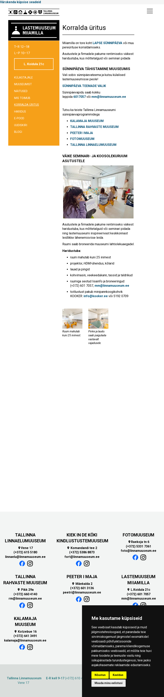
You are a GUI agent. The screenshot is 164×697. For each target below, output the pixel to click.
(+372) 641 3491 (25, 636)
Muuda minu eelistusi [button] (109, 683)
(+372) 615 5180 (25, 552)
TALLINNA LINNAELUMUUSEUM (93, 145)
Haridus (20, 111)
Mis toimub (22, 98)
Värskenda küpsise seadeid (20, 2)
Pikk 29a (25, 590)
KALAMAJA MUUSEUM (87, 121)
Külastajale (23, 77)
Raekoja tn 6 (138, 542)
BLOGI (18, 132)
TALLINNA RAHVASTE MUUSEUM (94, 127)
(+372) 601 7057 (138, 594)
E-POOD (19, 118)
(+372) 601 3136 (82, 588)
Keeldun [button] (118, 675)
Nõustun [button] (100, 675)
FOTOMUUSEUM (82, 139)
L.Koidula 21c (138, 590)
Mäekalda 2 (82, 584)
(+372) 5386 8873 (82, 552)
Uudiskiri (20, 125)
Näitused (21, 91)
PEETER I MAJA (81, 133)
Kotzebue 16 (25, 631)
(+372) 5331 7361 (138, 546)
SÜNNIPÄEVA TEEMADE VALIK (84, 86)
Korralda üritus (26, 104)
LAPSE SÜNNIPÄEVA (107, 43)
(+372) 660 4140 (25, 594)
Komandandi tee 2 (82, 548)
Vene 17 (25, 548)
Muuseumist (23, 84)
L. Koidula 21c (34, 64)
